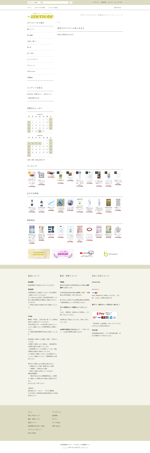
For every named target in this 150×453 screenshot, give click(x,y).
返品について (32, 422)
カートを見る (56, 422)
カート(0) (119, 2)
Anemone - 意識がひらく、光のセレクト (39, 94)
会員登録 (103, 2)
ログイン (110, 2)
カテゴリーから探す (38, 7)
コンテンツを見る (52, 7)
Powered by (75, 447)
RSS (29, 433)
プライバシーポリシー (35, 429)
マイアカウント (57, 412)
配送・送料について (34, 419)
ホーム (29, 7)
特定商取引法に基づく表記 (36, 426)
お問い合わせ (116, 7)
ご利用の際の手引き (33, 98)
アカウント (96, 2)
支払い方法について (34, 415)
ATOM (34, 433)
